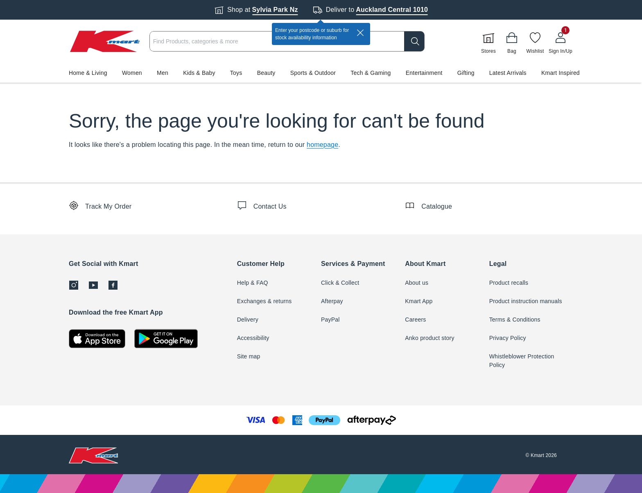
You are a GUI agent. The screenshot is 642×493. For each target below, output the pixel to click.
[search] (414, 41)
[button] (321, 73)
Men (162, 73)
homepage (322, 144)
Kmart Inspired (560, 73)
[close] (360, 33)
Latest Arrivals (508, 73)
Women (132, 73)
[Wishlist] (535, 41)
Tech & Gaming (370, 73)
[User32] (560, 41)
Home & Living (88, 73)
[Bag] (511, 41)
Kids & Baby (199, 73)
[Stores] (488, 41)
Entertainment (424, 73)
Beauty (266, 73)
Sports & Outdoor (313, 73)
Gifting (466, 73)
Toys (236, 73)
